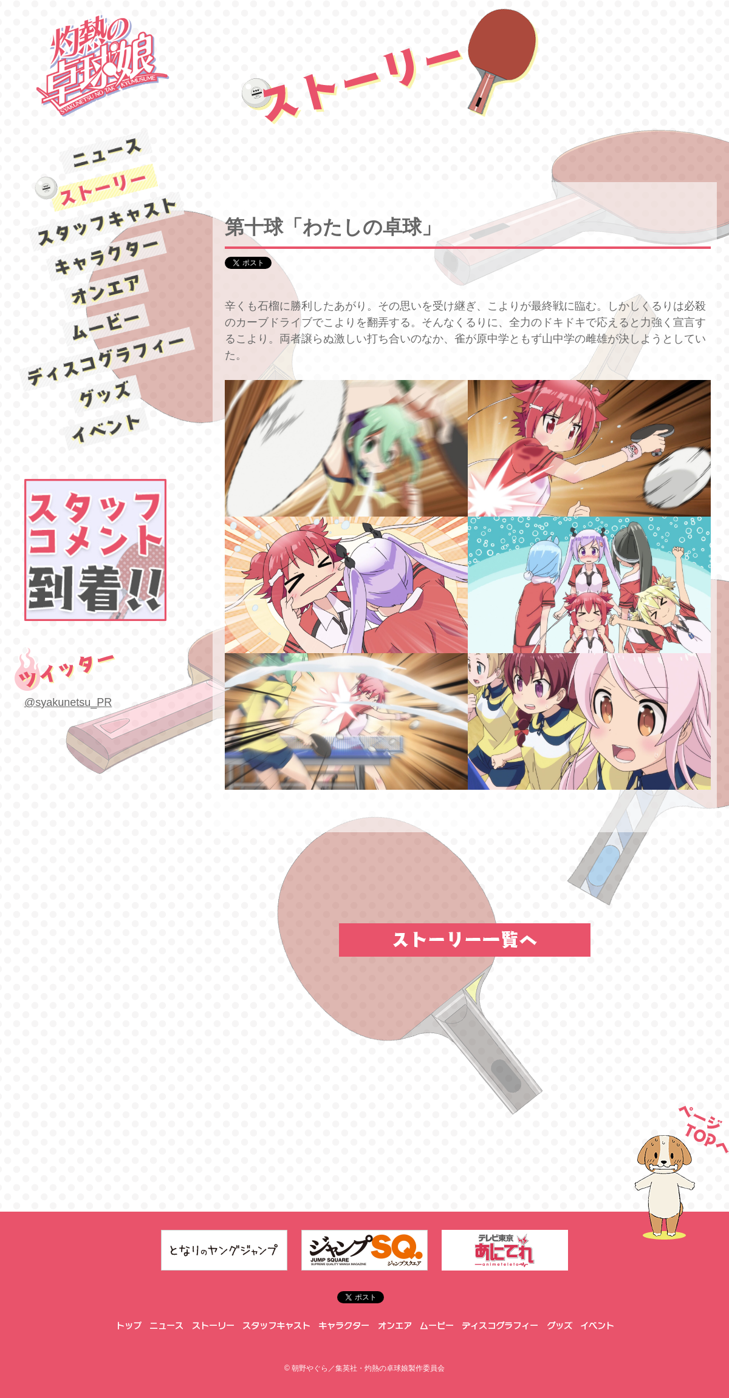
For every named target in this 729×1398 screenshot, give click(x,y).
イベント (106, 429)
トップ (127, 1325)
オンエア (106, 290)
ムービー (106, 325)
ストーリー (106, 187)
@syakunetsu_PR (68, 702)
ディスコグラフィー (107, 359)
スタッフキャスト (106, 221)
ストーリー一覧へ (464, 940)
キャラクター (106, 256)
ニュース (106, 152)
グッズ (106, 394)
